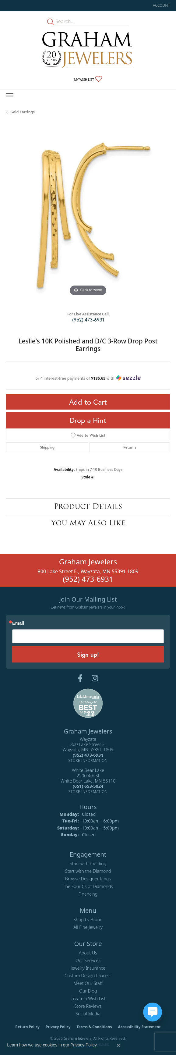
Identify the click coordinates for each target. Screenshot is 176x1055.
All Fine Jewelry (88, 927)
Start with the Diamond (88, 871)
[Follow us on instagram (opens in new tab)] (95, 678)
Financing (88, 894)
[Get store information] (88, 760)
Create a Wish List (88, 998)
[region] (88, 215)
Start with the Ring (88, 863)
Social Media (88, 1014)
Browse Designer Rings (88, 879)
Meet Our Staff (87, 983)
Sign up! (88, 654)
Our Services (88, 960)
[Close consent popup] (118, 1045)
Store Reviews (88, 1006)
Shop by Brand (87, 919)
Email (18, 623)
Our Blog (88, 991)
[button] (161, 5)
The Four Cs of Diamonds (88, 886)
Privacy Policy (58, 1026)
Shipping (47, 447)
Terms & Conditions (94, 1026)
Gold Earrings (22, 112)
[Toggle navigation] (9, 95)
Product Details (88, 506)
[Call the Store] (88, 755)
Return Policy (27, 1026)
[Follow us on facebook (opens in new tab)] (80, 678)
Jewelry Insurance (88, 968)
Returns (129, 447)
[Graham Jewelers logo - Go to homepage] (88, 50)
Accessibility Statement (139, 1026)
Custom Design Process (88, 976)
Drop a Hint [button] (88, 420)
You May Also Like (88, 522)
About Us (88, 953)
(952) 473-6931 (88, 319)
